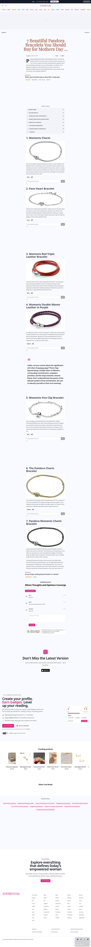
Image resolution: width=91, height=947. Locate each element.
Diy (44, 900)
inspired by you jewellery (72, 806)
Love (33, 909)
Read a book (34, 79)
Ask (63, 181)
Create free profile (8, 725)
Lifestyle (81, 906)
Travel (62, 9)
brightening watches (36, 806)
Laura (29, 55)
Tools (33, 920)
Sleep (27, 9)
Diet (48, 9)
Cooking (52, 9)
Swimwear (67, 9)
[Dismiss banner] (64, 630)
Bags (36, 9)
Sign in (28, 729)
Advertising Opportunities (77, 929)
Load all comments (30, 591)
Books (19, 9)
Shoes (23, 9)
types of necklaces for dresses (45, 803)
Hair (72, 9)
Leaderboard (70, 721)
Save (56, 56)
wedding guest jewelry (63, 803)
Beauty (80, 895)
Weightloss (77, 9)
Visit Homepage (45, 880)
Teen (33, 917)
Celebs (57, 898)
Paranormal (46, 912)
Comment (32, 625)
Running (81, 912)
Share (61, 56)
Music (80, 909)
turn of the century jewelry (19, 806)
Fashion (57, 9)
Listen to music (42, 79)
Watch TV (48, 79)
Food (80, 900)
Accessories (34, 895)
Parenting (4, 9)
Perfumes (69, 912)
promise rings (42, 368)
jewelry (4, 32)
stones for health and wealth (54, 806)
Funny (33, 903)
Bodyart (34, 898)
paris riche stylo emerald (80, 803)
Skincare (46, 915)
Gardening (14, 9)
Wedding (69, 917)
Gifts (68, 903)
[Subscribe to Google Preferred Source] (33, 631)
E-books (34, 577)
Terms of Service (74, 932)
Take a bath (28, 79)
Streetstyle (69, 915)
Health (8, 9)
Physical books (29, 577)
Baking (69, 895)
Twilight (40, 9)
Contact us (34, 929)
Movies (69, 909)
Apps (45, 9)
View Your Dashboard (22, 726)
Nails (33, 912)
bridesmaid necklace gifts (26, 803)
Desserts (32, 9)
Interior (57, 906)
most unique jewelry (9, 803)
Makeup (45, 909)
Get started (84, 721)
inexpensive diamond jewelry (45, 809)
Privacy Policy (54, 932)
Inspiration (83, 9)
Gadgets (46, 903)
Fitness (69, 900)
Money (57, 909)
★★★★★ (87, 32)
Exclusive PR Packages (37, 932)
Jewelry (69, 906)
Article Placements (55, 929)
